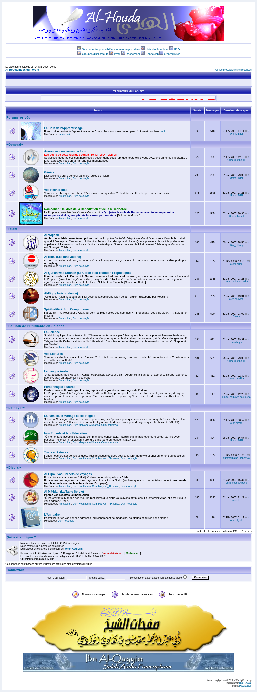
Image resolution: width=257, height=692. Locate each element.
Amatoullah (65, 163)
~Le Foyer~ (15, 408)
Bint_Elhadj (236, 245)
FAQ (177, 49)
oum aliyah (236, 423)
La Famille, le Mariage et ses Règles (69, 416)
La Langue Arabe (56, 371)
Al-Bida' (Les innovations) (62, 257)
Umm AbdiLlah (74, 548)
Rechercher (133, 53)
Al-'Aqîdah (51, 235)
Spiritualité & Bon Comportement (67, 309)
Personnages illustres (59, 387)
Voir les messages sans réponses (233, 69)
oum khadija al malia (236, 281)
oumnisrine (236, 264)
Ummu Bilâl (64, 134)
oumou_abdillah (236, 378)
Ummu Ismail (236, 216)
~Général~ (14, 144)
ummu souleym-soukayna (236, 397)
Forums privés (18, 117)
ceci (162, 131)
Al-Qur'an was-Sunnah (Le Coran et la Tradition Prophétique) (87, 273)
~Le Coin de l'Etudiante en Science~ (36, 326)
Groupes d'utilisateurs (95, 53)
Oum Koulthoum (236, 160)
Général (49, 172)
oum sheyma (236, 299)
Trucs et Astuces (56, 452)
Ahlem (236, 316)
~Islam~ (12, 229)
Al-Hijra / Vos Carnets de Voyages (68, 474)
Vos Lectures (53, 354)
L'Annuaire (52, 514)
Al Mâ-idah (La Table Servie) (64, 491)
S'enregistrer (172, 53)
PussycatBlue (245, 685)
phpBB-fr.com (245, 683)
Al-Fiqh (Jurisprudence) (61, 293)
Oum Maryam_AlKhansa (86, 425)
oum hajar (236, 342)
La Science (52, 332)
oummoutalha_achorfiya (236, 458)
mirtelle (236, 500)
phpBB (220, 680)
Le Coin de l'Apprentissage (63, 128)
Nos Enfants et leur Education (65, 433)
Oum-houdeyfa (81, 163)
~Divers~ (13, 467)
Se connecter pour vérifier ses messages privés (111, 49)
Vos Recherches (55, 190)
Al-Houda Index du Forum (22, 69)
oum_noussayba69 (236, 482)
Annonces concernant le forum (66, 151)
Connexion (152, 53)
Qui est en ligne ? (21, 537)
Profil (117, 53)
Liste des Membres (157, 49)
